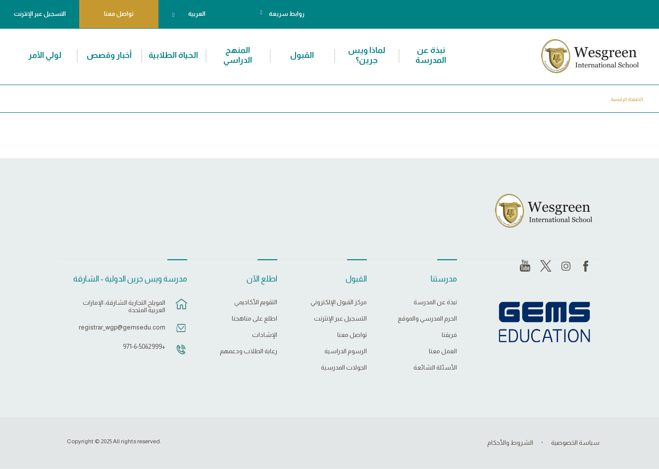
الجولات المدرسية (344, 367)
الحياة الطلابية (173, 54)
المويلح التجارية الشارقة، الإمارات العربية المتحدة (124, 306)
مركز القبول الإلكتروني (338, 302)
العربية (196, 13)
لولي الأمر (44, 54)
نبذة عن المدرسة (430, 55)
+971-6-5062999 (144, 346)
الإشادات (264, 334)
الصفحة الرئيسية (627, 99)
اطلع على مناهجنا (254, 318)
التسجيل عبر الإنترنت (40, 13)
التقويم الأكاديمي (255, 302)
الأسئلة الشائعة (435, 367)
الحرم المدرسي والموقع (427, 318)
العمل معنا (443, 351)
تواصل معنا (119, 13)
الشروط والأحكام (510, 442)
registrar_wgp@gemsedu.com (122, 327)
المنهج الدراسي (237, 55)
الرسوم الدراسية (345, 351)
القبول (302, 54)
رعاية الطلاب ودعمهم (248, 351)
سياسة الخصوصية (575, 442)
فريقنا (449, 334)
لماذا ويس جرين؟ (366, 55)
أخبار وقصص (109, 54)
